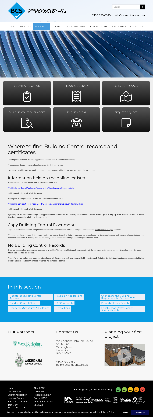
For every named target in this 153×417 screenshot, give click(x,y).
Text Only (12, 405)
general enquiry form (111, 214)
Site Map (38, 405)
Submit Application (76, 26)
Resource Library (98, 26)
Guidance (57, 26)
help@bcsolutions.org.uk (129, 15)
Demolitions (63, 308)
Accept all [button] (140, 412)
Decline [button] (125, 412)
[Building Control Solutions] (17, 11)
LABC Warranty (64, 303)
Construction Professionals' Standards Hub (117, 309)
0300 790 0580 (101, 15)
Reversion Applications (69, 295)
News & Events (119, 26)
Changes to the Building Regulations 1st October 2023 (118, 297)
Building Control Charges (24, 303)
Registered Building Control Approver (26, 297)
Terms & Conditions (18, 401)
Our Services (41, 26)
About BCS (25, 26)
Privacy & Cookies (43, 401)
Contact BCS (136, 26)
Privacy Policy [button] (107, 412)
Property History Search (115, 303)
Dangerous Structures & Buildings (29, 308)
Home (13, 26)
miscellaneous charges (104, 230)
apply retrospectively (80, 250)
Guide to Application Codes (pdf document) (25, 193)
